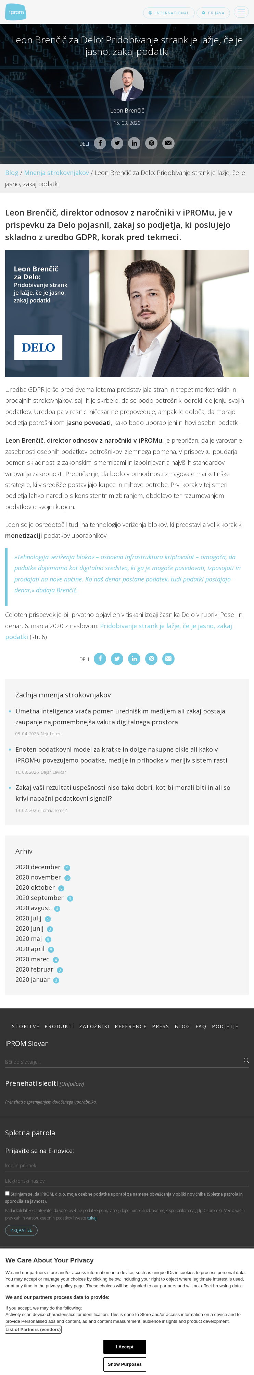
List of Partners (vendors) (33, 1329)
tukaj (92, 1218)
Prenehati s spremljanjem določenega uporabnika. (51, 1102)
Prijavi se (21, 1230)
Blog (11, 172)
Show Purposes (125, 1364)
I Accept (125, 1346)
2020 (42, 867)
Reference (131, 1026)
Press (160, 1026)
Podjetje (225, 1026)
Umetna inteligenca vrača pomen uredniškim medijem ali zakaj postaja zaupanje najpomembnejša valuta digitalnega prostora (120, 722)
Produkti (59, 1026)
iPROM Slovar (26, 1043)
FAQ (201, 1026)
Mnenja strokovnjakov (56, 172)
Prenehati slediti (44, 1083)
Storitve (25, 1026)
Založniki (94, 1026)
